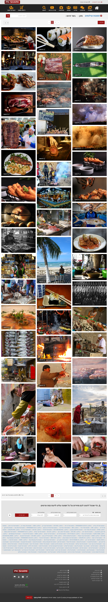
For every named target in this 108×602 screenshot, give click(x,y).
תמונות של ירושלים (44, 544)
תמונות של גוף (60, 548)
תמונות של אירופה (93, 548)
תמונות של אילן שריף (28, 533)
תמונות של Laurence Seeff (76, 529)
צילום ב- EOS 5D (36, 529)
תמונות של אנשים (81, 542)
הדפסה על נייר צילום (62, 579)
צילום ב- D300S (23, 539)
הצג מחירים (22, 515)
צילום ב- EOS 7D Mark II (73, 533)
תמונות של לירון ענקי (47, 535)
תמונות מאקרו (7, 550)
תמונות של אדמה (86, 552)
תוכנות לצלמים (96, 578)
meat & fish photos (63, 590)
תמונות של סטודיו (42, 552)
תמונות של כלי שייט (8, 548)
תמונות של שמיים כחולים (69, 535)
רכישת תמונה (21, 8)
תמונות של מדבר (81, 550)
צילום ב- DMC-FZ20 (55, 537)
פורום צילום (97, 572)
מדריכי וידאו (64, 570)
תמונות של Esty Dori (20, 527)
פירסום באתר (64, 587)
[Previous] (49, 22)
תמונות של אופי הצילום (81, 544)
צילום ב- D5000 (95, 535)
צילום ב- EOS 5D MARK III (76, 539)
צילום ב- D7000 (100, 529)
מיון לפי (101, 22)
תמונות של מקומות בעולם (49, 542)
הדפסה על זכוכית (63, 577)
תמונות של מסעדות (23, 544)
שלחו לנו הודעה (20, 585)
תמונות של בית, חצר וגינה (95, 544)
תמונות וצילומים (92, 16)
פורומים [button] (82, 8)
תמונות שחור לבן (16, 550)
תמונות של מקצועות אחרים (56, 546)
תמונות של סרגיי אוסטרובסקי (69, 537)
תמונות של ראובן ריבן (62, 539)
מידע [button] (75, 8)
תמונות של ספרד (100, 550)
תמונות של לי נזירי (84, 527)
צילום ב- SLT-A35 (51, 531)
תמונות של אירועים (15, 542)
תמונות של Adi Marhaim (15, 533)
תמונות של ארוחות (12, 544)
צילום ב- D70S (57, 535)
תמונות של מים (83, 548)
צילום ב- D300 (36, 525)
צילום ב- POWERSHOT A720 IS (83, 525)
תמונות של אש (28, 548)
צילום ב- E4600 (38, 533)
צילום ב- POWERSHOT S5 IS (34, 527)
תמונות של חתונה (43, 546)
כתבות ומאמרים (96, 576)
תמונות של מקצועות (26, 542)
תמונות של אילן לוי (47, 529)
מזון (80, 16)
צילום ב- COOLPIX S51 (84, 537)
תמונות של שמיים (68, 546)
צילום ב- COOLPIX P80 (13, 529)
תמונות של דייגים (40, 550)
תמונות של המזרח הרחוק (74, 552)
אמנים (69, 8)
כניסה (97, 2)
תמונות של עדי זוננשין (49, 533)
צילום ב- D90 (94, 527)
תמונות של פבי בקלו (87, 533)
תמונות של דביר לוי (26, 529)
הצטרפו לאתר (11, 8)
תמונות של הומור (32, 552)
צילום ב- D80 (75, 527)
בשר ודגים (70, 16)
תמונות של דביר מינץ (13, 525)
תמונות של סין (94, 546)
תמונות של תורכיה (12, 546)
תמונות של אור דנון (90, 539)
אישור (29, 597)
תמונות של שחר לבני (87, 531)
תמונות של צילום (22, 552)
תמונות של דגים (52, 552)
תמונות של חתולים (61, 552)
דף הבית (98, 570)
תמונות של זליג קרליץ (98, 525)
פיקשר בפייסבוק (63, 572)
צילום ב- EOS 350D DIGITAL (60, 529)
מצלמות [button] (61, 8)
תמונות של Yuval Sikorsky (35, 539)
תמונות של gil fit (8, 527)
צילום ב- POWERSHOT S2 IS (25, 531)
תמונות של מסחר (19, 548)
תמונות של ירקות (34, 544)
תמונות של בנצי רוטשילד (84, 535)
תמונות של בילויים (32, 546)
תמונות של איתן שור (25, 535)
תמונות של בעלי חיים (69, 544)
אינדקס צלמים (96, 574)
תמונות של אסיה (50, 550)
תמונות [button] (89, 8)
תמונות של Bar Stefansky (13, 537)
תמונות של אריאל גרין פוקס (50, 527)
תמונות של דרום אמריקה (28, 550)
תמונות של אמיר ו (12, 539)
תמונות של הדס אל (44, 537)
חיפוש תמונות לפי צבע (61, 584)
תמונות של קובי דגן (47, 525)
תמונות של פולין (72, 550)
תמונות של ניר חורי (69, 525)
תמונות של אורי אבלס (39, 531)
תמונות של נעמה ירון (26, 525)
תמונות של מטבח (22, 546)
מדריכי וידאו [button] (52, 8)
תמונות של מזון (61, 542)
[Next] (58, 22)
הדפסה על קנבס (63, 575)
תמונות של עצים (78, 546)
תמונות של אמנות (37, 542)
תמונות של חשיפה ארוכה (98, 552)
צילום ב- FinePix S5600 (98, 533)
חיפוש (44, 8)
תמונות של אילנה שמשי (10, 531)
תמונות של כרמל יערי (64, 527)
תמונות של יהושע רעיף (63, 531)
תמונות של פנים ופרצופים (71, 548)
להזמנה (78, 49)
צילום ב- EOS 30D (57, 525)
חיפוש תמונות (64, 582)
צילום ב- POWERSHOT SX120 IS (29, 537)
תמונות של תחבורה (92, 542)
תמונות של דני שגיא (97, 537)
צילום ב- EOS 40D (35, 535)
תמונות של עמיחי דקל (89, 529)
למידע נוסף (37, 597)
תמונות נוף (86, 546)
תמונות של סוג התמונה (56, 544)
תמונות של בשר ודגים (60, 550)
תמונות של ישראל (70, 542)
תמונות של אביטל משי (49, 539)
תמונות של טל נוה (61, 533)
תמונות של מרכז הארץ (49, 548)
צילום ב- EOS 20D (75, 531)
